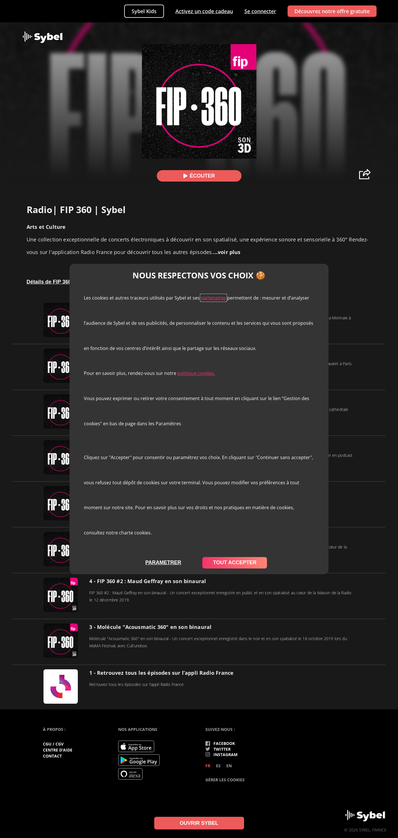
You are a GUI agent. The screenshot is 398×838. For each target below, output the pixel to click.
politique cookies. (196, 373)
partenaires (213, 298)
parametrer (163, 562)
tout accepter (234, 562)
